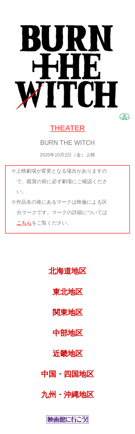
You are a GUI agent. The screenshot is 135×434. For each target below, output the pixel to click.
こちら (24, 223)
